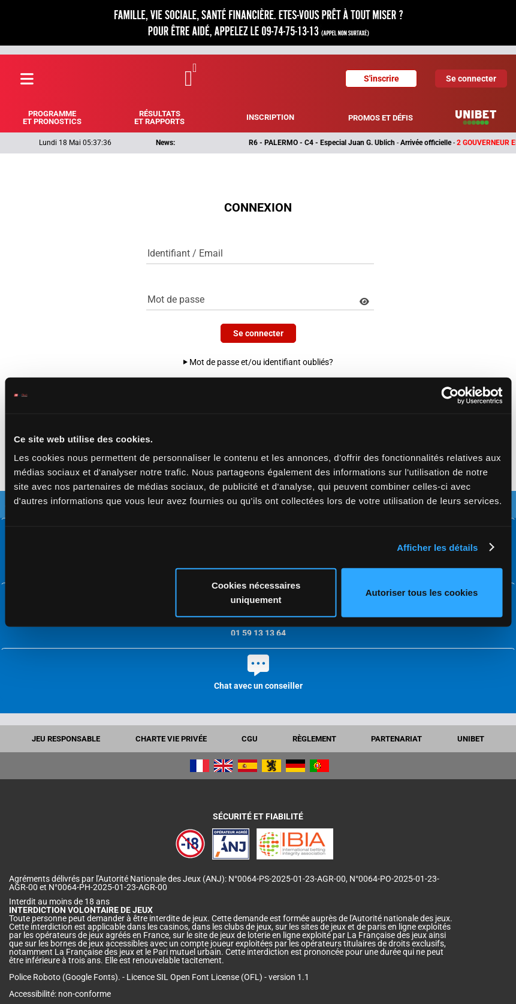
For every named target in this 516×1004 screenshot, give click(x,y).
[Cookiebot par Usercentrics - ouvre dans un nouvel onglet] (449, 395)
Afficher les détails (437, 547)
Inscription (270, 117)
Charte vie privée (171, 738)
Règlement (314, 738)
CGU (250, 738)
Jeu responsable (66, 738)
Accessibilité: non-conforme (60, 994)
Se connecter (471, 78)
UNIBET (470, 738)
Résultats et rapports (159, 117)
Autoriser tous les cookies (422, 592)
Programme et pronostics (52, 117)
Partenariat (396, 738)
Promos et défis (380, 117)
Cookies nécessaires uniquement (256, 592)
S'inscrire (381, 78)
